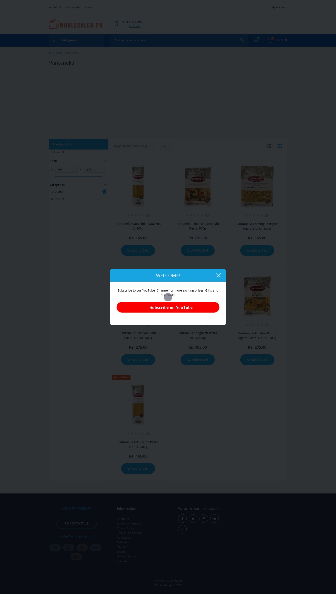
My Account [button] (279, 7)
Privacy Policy (125, 528)
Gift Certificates (126, 556)
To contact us (76, 523)
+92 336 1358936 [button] (77, 508)
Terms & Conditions (129, 533)
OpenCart (176, 581)
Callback (134, 26)
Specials (122, 561)
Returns (122, 542)
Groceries (58, 191)
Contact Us (124, 537)
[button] (132, 22)
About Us (55, 7)
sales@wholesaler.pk (76, 536)
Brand (59, 52)
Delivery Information (78, 7)
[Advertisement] (168, 102)
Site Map (122, 547)
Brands (121, 552)
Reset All (57, 152)
